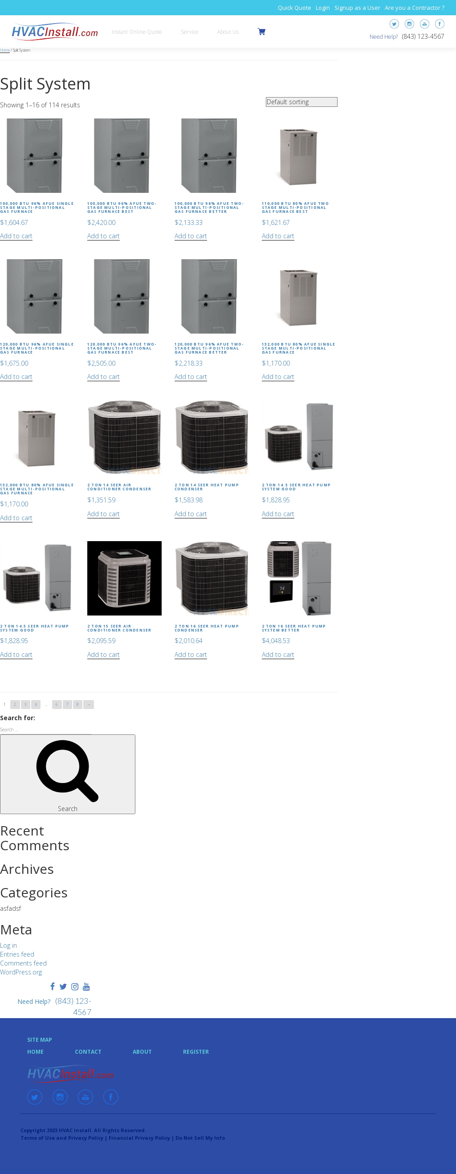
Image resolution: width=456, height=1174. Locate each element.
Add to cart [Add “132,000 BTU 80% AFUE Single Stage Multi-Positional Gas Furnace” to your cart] (278, 376)
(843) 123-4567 (423, 36)
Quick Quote (294, 8)
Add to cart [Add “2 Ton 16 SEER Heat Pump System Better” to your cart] (278, 654)
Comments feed (23, 963)
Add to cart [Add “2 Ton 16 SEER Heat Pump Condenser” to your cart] (191, 654)
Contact (88, 1052)
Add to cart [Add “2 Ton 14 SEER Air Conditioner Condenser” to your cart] (103, 514)
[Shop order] (302, 102)
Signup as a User (357, 8)
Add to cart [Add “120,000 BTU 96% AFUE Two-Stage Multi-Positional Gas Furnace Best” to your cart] (103, 376)
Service (190, 32)
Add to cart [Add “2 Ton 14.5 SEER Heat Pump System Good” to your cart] (278, 514)
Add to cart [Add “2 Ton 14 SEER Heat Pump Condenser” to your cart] (191, 514)
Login (323, 8)
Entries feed (17, 954)
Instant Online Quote (137, 32)
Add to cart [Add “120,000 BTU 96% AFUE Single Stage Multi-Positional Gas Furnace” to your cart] (16, 376)
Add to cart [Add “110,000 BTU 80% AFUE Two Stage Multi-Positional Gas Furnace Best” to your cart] (278, 236)
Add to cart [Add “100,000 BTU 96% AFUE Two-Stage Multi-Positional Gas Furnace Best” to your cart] (103, 236)
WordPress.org (21, 972)
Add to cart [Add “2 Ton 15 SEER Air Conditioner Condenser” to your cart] (103, 654)
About (142, 1052)
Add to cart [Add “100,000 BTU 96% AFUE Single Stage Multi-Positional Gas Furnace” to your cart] (16, 236)
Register (196, 1052)
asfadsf (10, 908)
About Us (228, 32)
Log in (8, 945)
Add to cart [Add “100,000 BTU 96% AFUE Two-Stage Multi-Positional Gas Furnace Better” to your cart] (191, 236)
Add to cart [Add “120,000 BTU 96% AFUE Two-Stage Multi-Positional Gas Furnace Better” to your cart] (191, 376)
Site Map (39, 1040)
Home (5, 50)
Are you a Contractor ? (414, 8)
